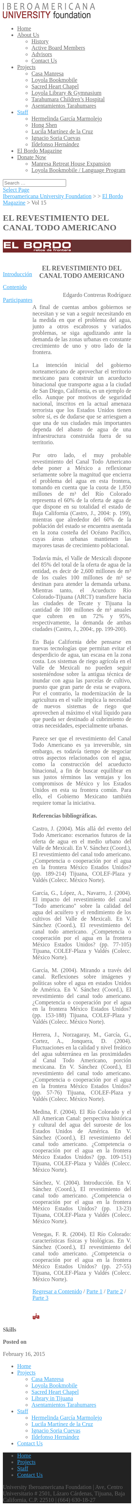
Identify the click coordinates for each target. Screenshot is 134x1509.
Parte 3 (41, 1298)
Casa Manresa (47, 73)
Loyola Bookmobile (54, 80)
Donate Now (31, 157)
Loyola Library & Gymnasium (66, 93)
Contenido (15, 287)
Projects (26, 67)
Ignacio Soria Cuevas (55, 138)
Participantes (18, 300)
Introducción (17, 274)
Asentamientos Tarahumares (63, 106)
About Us (28, 35)
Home (24, 28)
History (40, 41)
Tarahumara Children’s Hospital (68, 99)
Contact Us (44, 61)
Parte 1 (94, 1291)
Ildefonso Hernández (55, 144)
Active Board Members (58, 48)
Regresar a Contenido (57, 1291)
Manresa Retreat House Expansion (71, 164)
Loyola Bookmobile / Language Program (78, 170)
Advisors (41, 54)
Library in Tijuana (52, 1398)
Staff (22, 112)
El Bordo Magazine (39, 151)
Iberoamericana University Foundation (47, 196)
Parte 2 (115, 1291)
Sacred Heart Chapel (55, 86)
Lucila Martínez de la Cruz (62, 131)
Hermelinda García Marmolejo (66, 119)
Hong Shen (44, 125)
